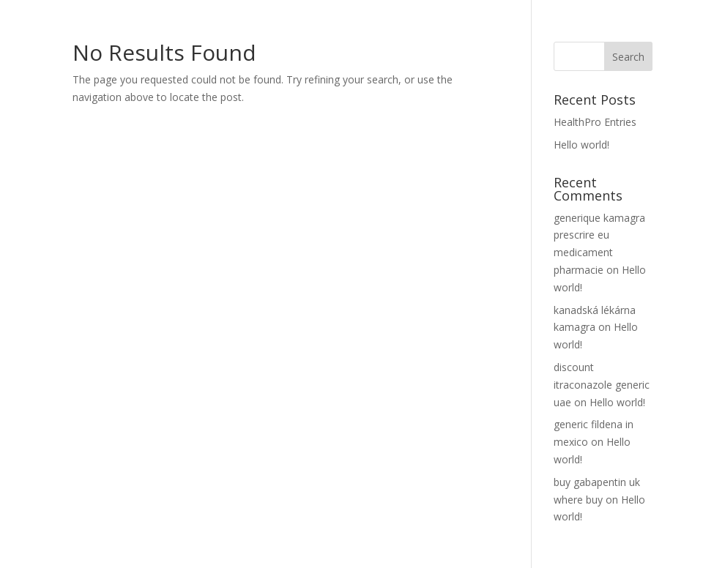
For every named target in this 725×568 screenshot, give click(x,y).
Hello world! (581, 145)
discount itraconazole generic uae (602, 384)
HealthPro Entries (595, 122)
